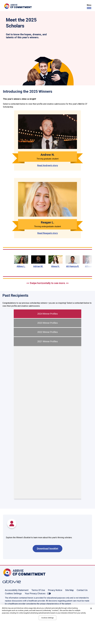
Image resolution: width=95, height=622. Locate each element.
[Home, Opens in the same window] (10, 572)
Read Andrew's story (47, 165)
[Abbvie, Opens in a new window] (10, 581)
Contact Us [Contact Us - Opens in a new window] (82, 590)
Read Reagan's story (47, 233)
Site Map (69, 590)
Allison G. (90, 266)
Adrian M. (38, 266)
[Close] (91, 608)
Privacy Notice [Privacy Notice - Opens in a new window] (55, 590)
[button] (88, 6)
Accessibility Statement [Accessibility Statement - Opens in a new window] (16, 590)
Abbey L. (21, 266)
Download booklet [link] (47, 548)
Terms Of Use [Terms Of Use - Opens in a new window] (38, 590)
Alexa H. (55, 266)
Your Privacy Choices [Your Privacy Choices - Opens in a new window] (35, 593)
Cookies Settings (13, 593)
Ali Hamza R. (72, 266)
